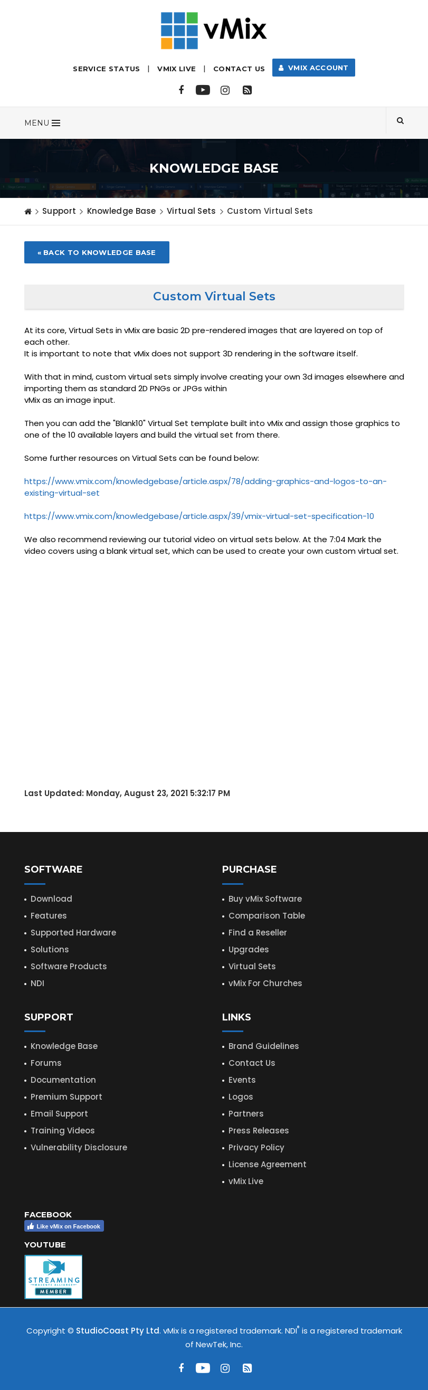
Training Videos (63, 1130)
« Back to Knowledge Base (96, 252)
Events (242, 1079)
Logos (241, 1096)
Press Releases (259, 1130)
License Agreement (268, 1164)
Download (51, 898)
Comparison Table (267, 915)
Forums (46, 1062)
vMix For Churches (265, 983)
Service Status (106, 68)
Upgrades (249, 949)
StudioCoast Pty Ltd (117, 1330)
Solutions (50, 949)
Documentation (63, 1079)
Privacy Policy (256, 1147)
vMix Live (246, 1181)
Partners (246, 1113)
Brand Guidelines (264, 1046)
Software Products (69, 966)
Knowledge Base (121, 210)
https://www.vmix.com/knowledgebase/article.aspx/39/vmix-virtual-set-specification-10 (199, 516)
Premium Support (66, 1096)
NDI (37, 983)
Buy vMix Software (265, 898)
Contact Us (239, 68)
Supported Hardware (73, 932)
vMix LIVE (176, 68)
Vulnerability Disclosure (79, 1147)
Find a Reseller (258, 932)
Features (49, 915)
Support (59, 210)
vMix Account (314, 67)
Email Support (59, 1113)
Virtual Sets (252, 966)
